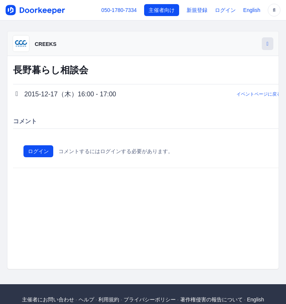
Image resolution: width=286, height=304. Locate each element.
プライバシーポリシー (150, 300)
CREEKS (45, 44)
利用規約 (108, 300)
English (251, 10)
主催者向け (162, 10)
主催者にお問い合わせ (48, 300)
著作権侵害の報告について (211, 300)
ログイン (225, 10)
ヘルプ (86, 300)
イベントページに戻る (258, 94)
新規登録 (197, 10)
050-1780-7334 (119, 10)
